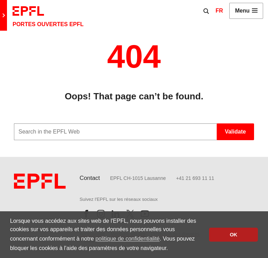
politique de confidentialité (127, 239)
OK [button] (233, 234)
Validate (235, 132)
